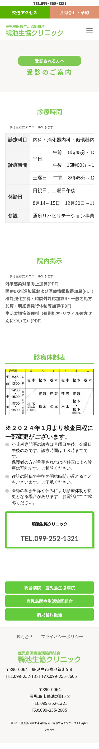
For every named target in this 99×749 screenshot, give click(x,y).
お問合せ (24, 636)
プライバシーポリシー (62, 636)
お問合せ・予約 (74, 12)
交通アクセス (24, 12)
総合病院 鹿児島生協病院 (49, 587)
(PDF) (32, 283)
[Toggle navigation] (89, 31)
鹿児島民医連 (49, 614)
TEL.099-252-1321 (49, 3)
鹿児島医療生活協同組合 (49, 601)
